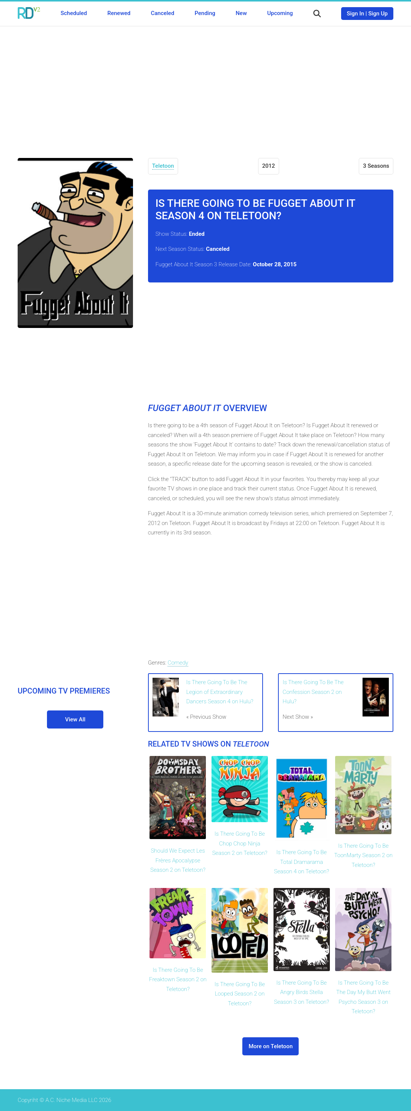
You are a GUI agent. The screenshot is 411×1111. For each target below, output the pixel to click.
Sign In (355, 13)
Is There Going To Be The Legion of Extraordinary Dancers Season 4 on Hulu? (220, 692)
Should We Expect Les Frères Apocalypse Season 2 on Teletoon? (178, 860)
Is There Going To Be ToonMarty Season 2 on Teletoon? (363, 855)
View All (75, 719)
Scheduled (73, 13)
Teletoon (163, 165)
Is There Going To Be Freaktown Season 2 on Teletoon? (178, 980)
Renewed (118, 13)
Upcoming (280, 13)
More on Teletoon (271, 1046)
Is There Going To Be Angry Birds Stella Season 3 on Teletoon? (301, 992)
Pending (205, 13)
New (241, 13)
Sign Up (378, 13)
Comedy (178, 662)
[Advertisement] (205, 86)
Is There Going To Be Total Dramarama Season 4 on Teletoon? (301, 862)
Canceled (162, 13)
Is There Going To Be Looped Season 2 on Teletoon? (240, 994)
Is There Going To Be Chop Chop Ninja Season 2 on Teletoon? (239, 843)
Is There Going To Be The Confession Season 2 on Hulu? (313, 692)
